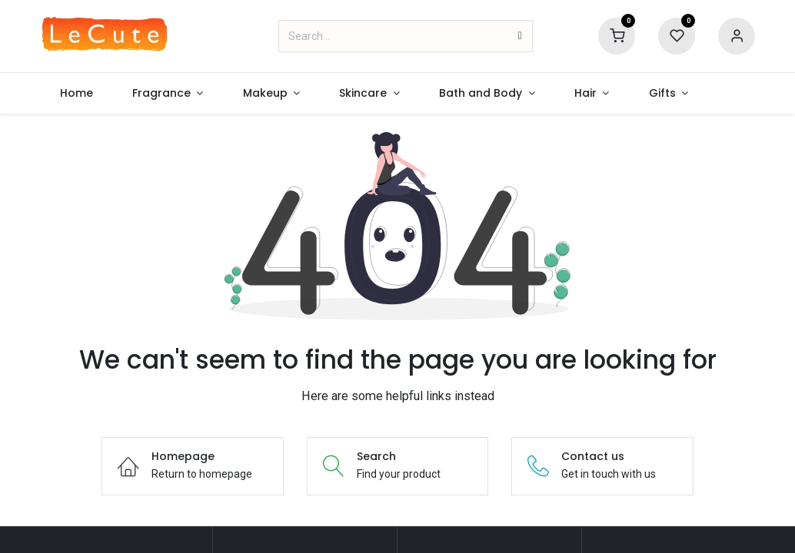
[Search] (520, 36)
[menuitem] (76, 93)
